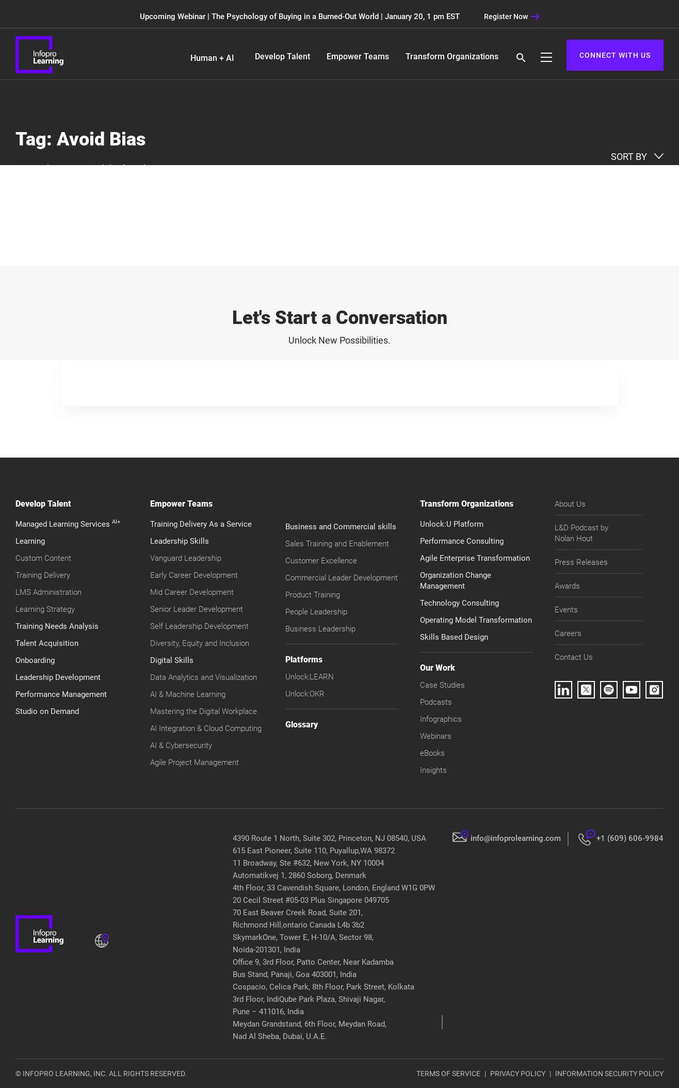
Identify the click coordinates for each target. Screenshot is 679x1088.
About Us (570, 504)
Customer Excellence (321, 560)
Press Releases (581, 562)
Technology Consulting (459, 603)
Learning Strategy (45, 609)
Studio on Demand (47, 711)
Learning (30, 541)
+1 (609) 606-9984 (630, 838)
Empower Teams (358, 56)
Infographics (441, 719)
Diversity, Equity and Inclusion (199, 643)
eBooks (432, 753)
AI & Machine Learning (187, 694)
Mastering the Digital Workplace (203, 711)
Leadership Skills (179, 541)
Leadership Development (58, 677)
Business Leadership (320, 629)
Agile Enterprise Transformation (475, 558)
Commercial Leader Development (341, 577)
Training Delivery (42, 575)
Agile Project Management (194, 762)
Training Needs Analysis (57, 626)
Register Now (512, 16)
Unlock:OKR (305, 694)
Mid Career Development (192, 592)
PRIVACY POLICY (517, 1073)
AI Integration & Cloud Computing (206, 728)
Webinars (435, 736)
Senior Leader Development (196, 609)
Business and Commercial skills (340, 526)
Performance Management (61, 694)
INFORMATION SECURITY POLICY (609, 1073)
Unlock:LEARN (309, 676)
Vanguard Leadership (185, 558)
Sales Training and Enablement (337, 543)
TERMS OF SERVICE (448, 1073)
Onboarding (35, 660)
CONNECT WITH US (615, 55)
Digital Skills (171, 660)
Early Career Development (194, 575)
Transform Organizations (452, 56)
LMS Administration (48, 592)
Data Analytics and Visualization (203, 677)
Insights (433, 770)
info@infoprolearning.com (516, 838)
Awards (567, 586)
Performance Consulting (462, 541)
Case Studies (442, 685)
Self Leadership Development (199, 626)
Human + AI (212, 58)
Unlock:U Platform (451, 524)
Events (566, 609)
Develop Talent (282, 56)
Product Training (312, 594)
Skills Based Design (454, 637)
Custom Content (43, 558)
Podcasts (436, 702)
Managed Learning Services (67, 524)
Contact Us (574, 657)
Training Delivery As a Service (201, 524)
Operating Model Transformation (476, 620)
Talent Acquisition (46, 643)
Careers (568, 633)
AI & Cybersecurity (181, 745)
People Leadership (316, 611)
